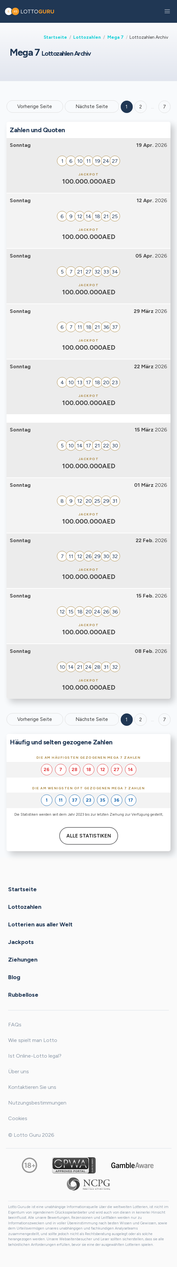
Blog (14, 977)
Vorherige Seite (34, 106)
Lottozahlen (87, 37)
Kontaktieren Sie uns (32, 1087)
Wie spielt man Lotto (32, 1040)
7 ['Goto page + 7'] (164, 107)
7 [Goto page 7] (164, 720)
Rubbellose (23, 994)
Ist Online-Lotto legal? (34, 1056)
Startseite (55, 37)
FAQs (14, 1024)
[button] (167, 11)
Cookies (17, 1118)
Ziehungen (22, 959)
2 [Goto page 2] (140, 107)
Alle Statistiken (88, 836)
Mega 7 (115, 37)
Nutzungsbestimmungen (37, 1103)
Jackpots (21, 942)
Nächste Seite (91, 106)
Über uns (18, 1071)
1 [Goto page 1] (127, 107)
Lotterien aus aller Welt (40, 924)
